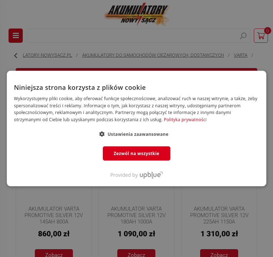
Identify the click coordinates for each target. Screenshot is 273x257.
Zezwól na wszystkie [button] (137, 153)
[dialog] (136, 128)
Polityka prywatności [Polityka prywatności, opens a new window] (185, 120)
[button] (136, 134)
